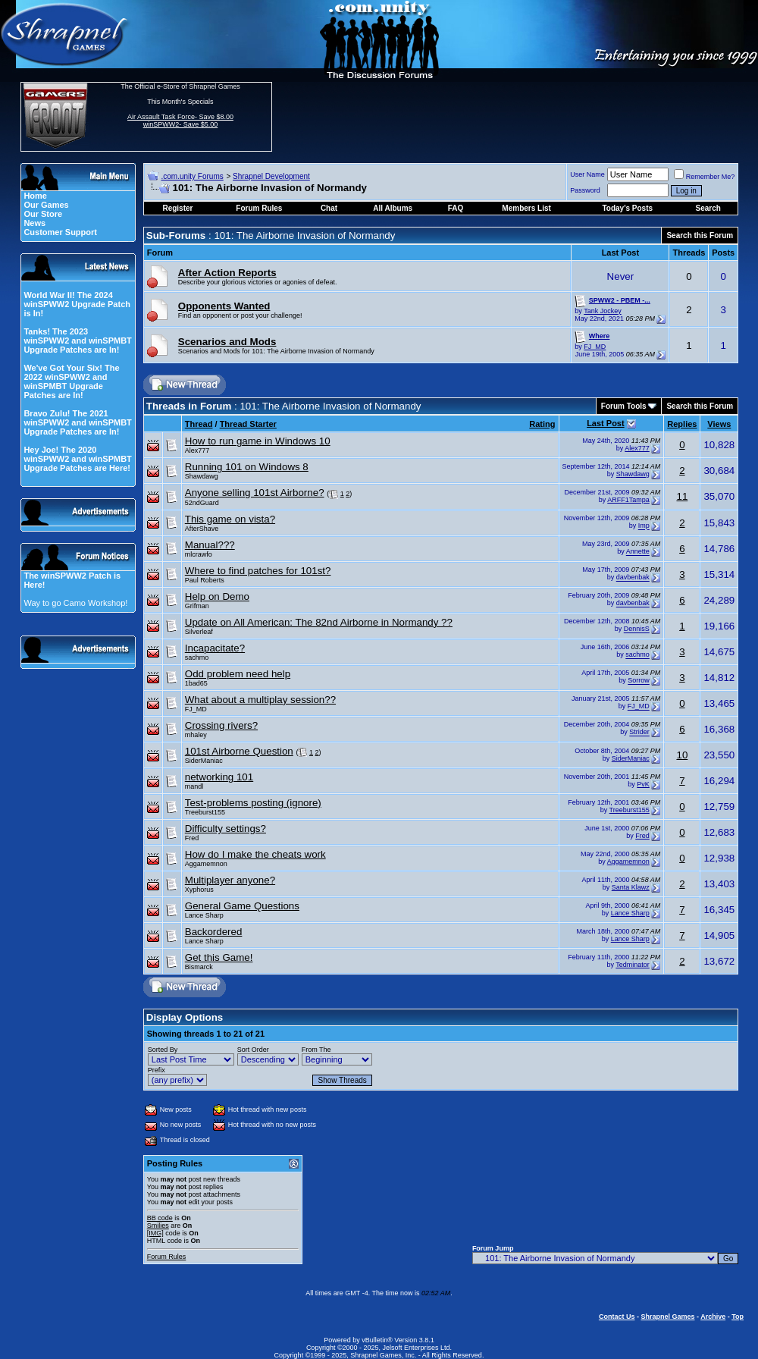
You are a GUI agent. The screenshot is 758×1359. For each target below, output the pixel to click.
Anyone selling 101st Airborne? (254, 492)
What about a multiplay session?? (260, 699)
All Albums (392, 208)
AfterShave (202, 528)
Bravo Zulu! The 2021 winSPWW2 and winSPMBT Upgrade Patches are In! (77, 422)
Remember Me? (704, 176)
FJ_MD (595, 346)
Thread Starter (248, 423)
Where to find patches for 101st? (258, 570)
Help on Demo (217, 596)
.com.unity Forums (192, 176)
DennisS (637, 629)
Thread (199, 423)
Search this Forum (699, 235)
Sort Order (253, 1049)
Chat (329, 208)
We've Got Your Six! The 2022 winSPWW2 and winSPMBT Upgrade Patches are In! (71, 381)
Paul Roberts (204, 580)
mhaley (196, 735)
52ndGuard (202, 503)
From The (316, 1049)
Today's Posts (627, 208)
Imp (644, 526)
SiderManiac (204, 760)
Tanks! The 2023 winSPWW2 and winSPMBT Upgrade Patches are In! (77, 340)
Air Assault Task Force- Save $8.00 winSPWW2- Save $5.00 (180, 120)
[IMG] (155, 1233)
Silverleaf (199, 632)
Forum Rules (166, 1256)
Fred (192, 838)
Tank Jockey (603, 311)
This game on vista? (230, 519)
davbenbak (633, 578)
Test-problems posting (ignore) (253, 802)
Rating (542, 423)
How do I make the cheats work (255, 854)
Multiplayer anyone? (230, 880)
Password (585, 190)
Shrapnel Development (271, 176)
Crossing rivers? (221, 725)
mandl (194, 786)
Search (708, 208)
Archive (712, 1316)
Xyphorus (199, 889)
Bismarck (199, 967)
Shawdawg (201, 476)
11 (682, 496)
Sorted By (163, 1049)
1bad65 (196, 683)
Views (719, 423)
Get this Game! (219, 957)
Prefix (156, 1070)
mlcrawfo (198, 554)
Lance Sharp (204, 915)
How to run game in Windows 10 (257, 441)
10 (682, 755)
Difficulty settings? (225, 828)
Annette (638, 552)
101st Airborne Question (239, 751)
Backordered (214, 931)
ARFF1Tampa (628, 500)
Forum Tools (624, 406)
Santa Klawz (631, 887)
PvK (643, 784)
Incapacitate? (215, 648)
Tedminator (632, 964)
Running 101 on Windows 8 (247, 466)
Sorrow (639, 681)
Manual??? (210, 545)
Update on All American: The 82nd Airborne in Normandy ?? (319, 622)
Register (177, 208)
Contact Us (617, 1316)
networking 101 (219, 777)
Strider (639, 732)
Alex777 (197, 450)
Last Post (606, 423)
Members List (526, 208)
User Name (587, 174)
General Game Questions (242, 906)
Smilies (158, 1225)
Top (737, 1316)
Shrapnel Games (667, 1316)
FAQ (456, 208)
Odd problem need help (237, 674)
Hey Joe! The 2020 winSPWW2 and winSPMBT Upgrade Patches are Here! (77, 458)
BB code (160, 1218)
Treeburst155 (205, 812)
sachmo (197, 657)
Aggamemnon (206, 864)
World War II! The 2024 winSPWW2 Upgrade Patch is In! (76, 304)
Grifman (197, 606)
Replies (682, 423)
